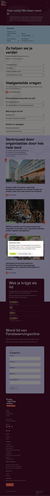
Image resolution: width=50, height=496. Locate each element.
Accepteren (13, 253)
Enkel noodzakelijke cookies (25, 253)
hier (24, 247)
